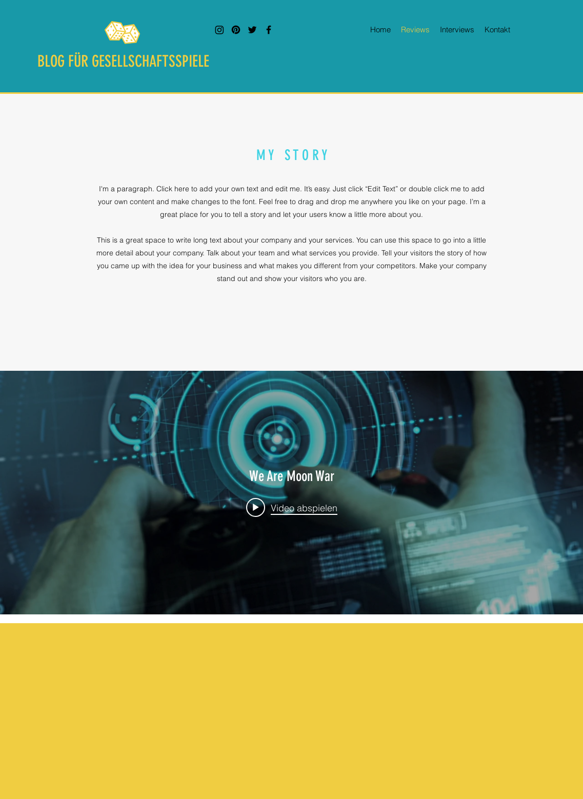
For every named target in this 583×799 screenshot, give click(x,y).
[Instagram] (219, 29)
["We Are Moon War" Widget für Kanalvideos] (291, 492)
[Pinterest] (236, 29)
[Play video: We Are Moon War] (291, 507)
